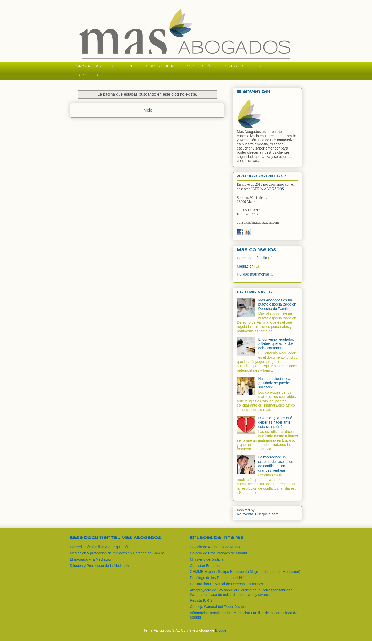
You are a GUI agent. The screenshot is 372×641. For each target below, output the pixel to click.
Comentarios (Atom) (159, 124)
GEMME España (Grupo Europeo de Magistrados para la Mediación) (245, 571)
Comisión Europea (205, 566)
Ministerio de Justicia (206, 559)
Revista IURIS (201, 600)
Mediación (199, 66)
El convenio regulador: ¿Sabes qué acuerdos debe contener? (276, 343)
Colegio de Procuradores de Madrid (218, 553)
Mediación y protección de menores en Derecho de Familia (117, 553)
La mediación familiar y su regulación (99, 547)
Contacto (88, 75)
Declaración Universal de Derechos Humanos (226, 584)
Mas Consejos (242, 66)
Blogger (221, 630)
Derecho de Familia (149, 66)
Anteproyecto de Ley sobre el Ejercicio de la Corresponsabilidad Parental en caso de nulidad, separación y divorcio (241, 592)
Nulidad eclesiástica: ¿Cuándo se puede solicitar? (274, 383)
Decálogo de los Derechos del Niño (218, 578)
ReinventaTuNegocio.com (257, 514)
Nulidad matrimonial (253, 274)
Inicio (147, 110)
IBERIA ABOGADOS (267, 189)
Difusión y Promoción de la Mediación (100, 566)
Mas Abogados (94, 66)
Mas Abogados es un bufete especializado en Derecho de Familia (277, 304)
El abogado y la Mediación (91, 559)
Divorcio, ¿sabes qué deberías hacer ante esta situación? (275, 422)
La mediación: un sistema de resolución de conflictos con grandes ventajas (275, 463)
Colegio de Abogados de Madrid (215, 547)
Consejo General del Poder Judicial (218, 607)
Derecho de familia (252, 258)
